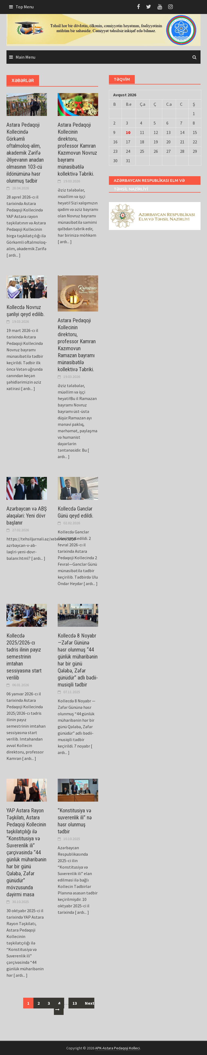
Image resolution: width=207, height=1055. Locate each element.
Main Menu (25, 57)
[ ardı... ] (13, 255)
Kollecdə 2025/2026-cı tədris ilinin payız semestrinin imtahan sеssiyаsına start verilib (24, 656)
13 (75, 1003)
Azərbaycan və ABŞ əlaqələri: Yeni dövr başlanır (26, 515)
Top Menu (25, 6)
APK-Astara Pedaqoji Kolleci (117, 1048)
